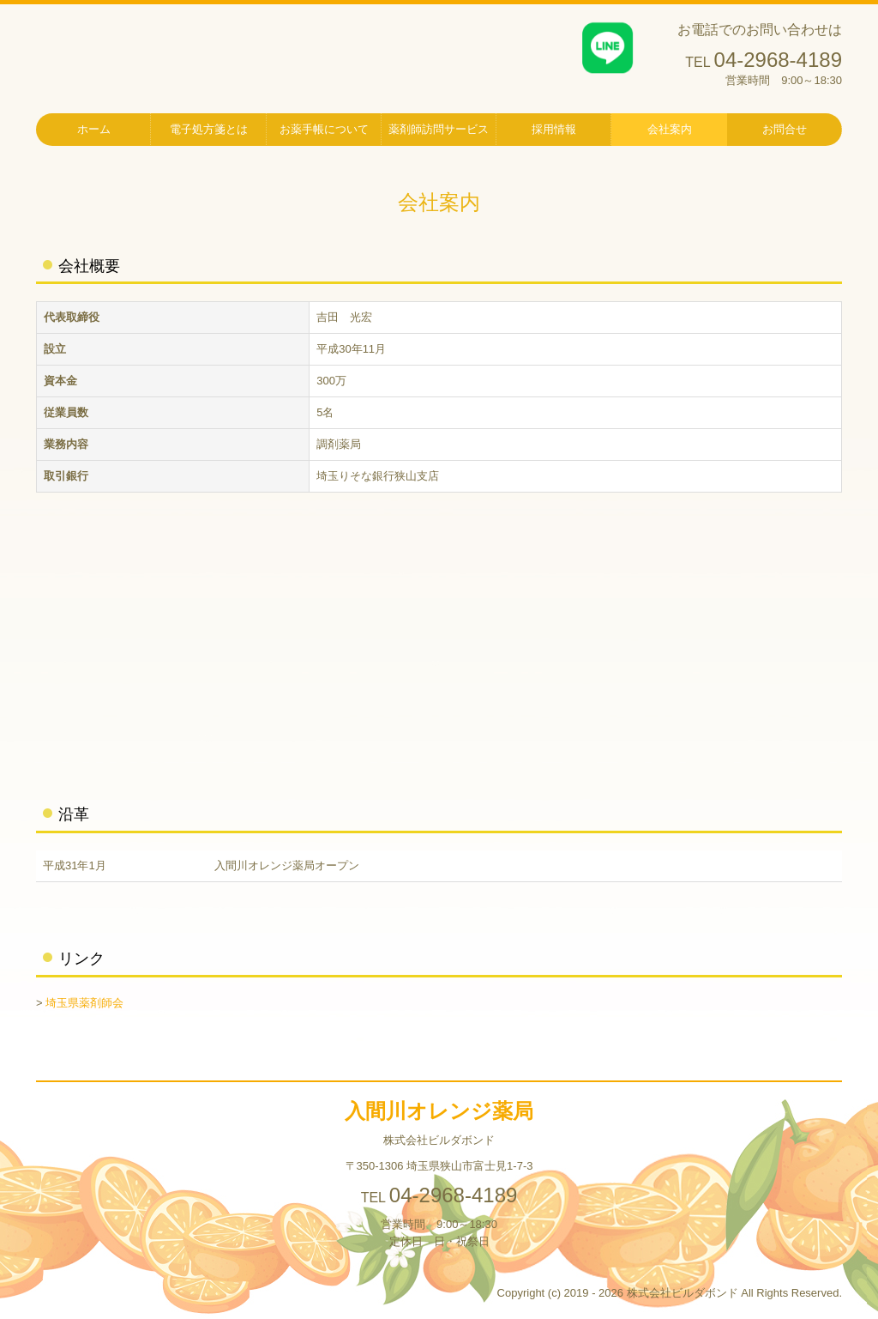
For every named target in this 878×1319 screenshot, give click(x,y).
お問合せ (784, 129)
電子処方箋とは (209, 129)
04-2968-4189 (778, 59)
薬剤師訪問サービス (438, 129)
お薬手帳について (324, 129)
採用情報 (554, 129)
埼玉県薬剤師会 (84, 1002)
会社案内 (669, 129)
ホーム (94, 129)
